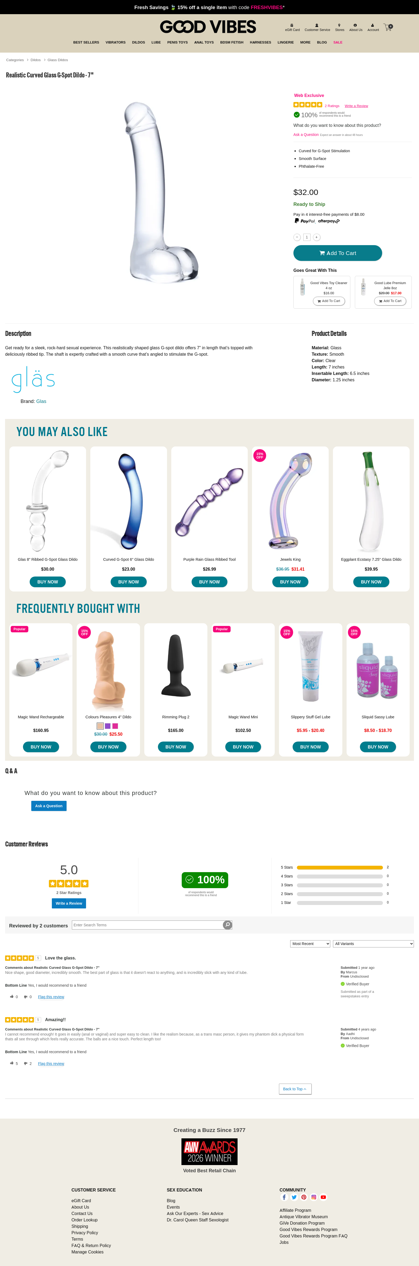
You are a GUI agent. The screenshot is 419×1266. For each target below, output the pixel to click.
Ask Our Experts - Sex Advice (195, 1213)
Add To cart (337, 253)
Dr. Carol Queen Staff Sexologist (197, 1219)
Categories (15, 59)
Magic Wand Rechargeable (41, 717)
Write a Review (356, 106)
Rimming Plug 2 (175, 717)
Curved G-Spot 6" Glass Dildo (128, 559)
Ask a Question (306, 134)
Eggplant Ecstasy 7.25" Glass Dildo (371, 559)
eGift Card (81, 1200)
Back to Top (295, 1089)
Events (173, 1207)
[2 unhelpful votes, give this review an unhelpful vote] (27, 1063)
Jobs (284, 1242)
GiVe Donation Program (302, 1223)
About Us (80, 1207)
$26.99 (209, 569)
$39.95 (371, 569)
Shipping (79, 1226)
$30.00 (47, 569)
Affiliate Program (295, 1210)
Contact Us (81, 1213)
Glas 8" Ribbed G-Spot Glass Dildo (47, 559)
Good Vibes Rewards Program (308, 1229)
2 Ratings (332, 106)
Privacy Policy (84, 1232)
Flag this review (51, 997)
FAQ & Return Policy (91, 1245)
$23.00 (128, 569)
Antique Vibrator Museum (304, 1216)
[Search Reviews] (152, 925)
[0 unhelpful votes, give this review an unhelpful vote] (27, 997)
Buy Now (47, 582)
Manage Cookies (87, 1252)
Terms (77, 1239)
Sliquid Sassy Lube (378, 717)
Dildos (36, 59)
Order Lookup (84, 1219)
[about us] (355, 27)
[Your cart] (387, 27)
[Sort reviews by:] (310, 943)
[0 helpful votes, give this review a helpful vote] (13, 997)
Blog (171, 1200)
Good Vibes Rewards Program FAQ (313, 1235)
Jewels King (290, 559)
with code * (209, 7)
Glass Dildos (58, 59)
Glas (41, 401)
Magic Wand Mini (243, 717)
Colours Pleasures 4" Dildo (108, 717)
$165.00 (176, 730)
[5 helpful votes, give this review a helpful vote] (13, 1063)
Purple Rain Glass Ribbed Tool (209, 559)
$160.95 (41, 730)
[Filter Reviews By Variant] (373, 943)
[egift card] (292, 27)
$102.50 (243, 730)
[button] (100, 726)
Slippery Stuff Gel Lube (311, 717)
